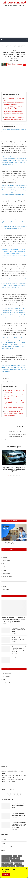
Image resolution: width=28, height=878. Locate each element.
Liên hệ (3, 843)
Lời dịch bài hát (7, 676)
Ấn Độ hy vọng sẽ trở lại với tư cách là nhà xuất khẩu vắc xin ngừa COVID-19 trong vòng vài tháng (14, 413)
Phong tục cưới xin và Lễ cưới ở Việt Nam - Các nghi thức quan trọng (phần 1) (19, 649)
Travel (4, 579)
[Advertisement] (14, 22)
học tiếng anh (6, 861)
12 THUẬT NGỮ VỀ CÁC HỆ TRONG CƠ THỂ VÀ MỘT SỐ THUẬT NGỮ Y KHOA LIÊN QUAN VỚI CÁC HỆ (13, 619)
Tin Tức (9, 45)
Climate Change (7, 560)
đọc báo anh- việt (7, 856)
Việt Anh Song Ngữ (16, 431)
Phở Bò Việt (15, 658)
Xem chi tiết (6, 874)
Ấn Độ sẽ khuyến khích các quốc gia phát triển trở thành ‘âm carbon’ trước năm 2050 (14, 113)
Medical (5, 557)
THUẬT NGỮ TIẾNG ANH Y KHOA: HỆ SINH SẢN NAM (19, 630)
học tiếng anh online (17, 861)
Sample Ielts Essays (7, 683)
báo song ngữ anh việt (8, 866)
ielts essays (5, 858)
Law (4, 563)
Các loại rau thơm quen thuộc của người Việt (18, 638)
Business (5, 567)
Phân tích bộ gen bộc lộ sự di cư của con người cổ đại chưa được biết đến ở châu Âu (14, 402)
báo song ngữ (18, 863)
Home (2, 45)
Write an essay (6, 589)
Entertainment (6, 573)
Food (4, 583)
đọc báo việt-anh (14, 858)
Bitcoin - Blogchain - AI (8, 576)
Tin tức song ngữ (7, 673)
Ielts (20, 856)
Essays (15, 856)
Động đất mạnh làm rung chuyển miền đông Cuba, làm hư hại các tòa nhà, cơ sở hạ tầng (19, 825)
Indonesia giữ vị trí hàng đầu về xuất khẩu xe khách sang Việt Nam (14, 469)
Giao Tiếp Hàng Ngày (8, 543)
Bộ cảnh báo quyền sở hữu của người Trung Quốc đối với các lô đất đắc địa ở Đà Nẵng (14, 396)
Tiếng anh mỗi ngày (7, 863)
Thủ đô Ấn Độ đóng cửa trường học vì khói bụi (18, 814)
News (4, 679)
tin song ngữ (19, 866)
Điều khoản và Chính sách (8, 847)
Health (4, 570)
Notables (5, 554)
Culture (4, 586)
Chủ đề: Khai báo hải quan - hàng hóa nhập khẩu (18, 805)
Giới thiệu (3, 839)
